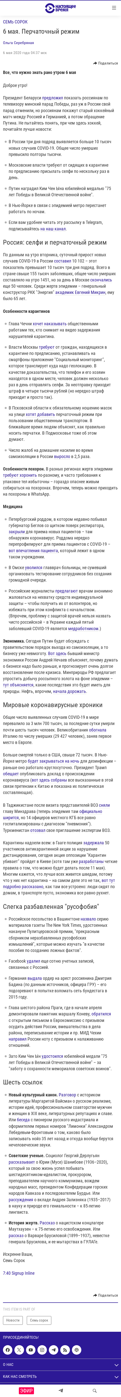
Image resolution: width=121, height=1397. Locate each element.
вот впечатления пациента (33, 550)
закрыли (17, 531)
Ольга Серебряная (18, 42)
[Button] (105, 63)
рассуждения (21, 1199)
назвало (88, 919)
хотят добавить (40, 414)
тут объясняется (18, 684)
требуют (47, 347)
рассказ (16, 1235)
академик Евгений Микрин (80, 292)
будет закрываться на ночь (53, 761)
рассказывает (22, 1162)
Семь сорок (15, 21)
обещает (11, 773)
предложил (52, 97)
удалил (33, 961)
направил (18, 1039)
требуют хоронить (20, 475)
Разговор (67, 1094)
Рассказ (47, 1222)
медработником (83, 628)
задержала (93, 842)
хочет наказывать (50, 323)
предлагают (66, 591)
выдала (35, 978)
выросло (62, 456)
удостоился (52, 1056)
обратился (101, 1013)
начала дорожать (69, 691)
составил (62, 261)
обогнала (97, 729)
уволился (33, 567)
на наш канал (53, 228)
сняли (104, 805)
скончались (101, 279)
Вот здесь (57, 653)
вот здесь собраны (49, 780)
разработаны (91, 861)
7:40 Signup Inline (18, 1273)
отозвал (37, 830)
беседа (23, 1119)
